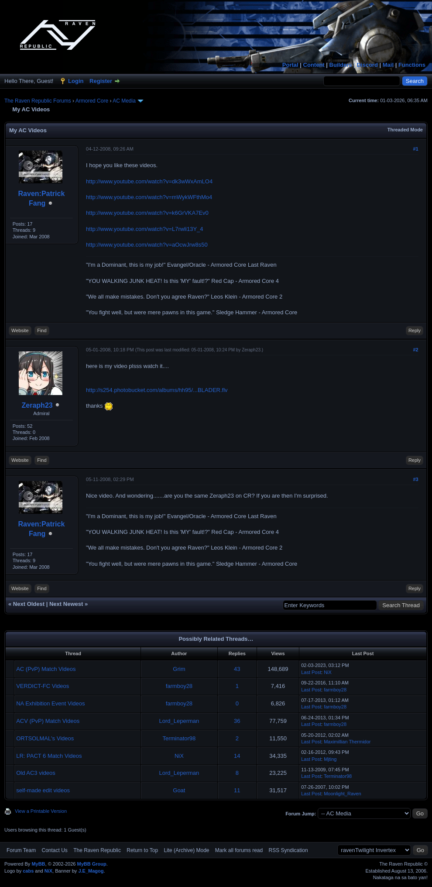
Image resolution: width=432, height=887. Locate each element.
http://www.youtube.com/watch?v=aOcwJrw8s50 (147, 244)
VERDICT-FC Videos (42, 686)
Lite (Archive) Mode (186, 850)
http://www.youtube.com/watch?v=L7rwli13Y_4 (144, 229)
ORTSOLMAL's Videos (45, 738)
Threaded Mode (405, 129)
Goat (179, 790)
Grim (179, 669)
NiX (328, 672)
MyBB (38, 863)
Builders (340, 65)
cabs (28, 870)
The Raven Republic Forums (37, 101)
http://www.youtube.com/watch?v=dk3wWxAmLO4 (149, 181)
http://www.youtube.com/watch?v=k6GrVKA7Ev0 (147, 213)
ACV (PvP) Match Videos (47, 721)
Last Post (311, 672)
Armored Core (91, 101)
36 (237, 721)
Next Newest (66, 604)
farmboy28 (179, 686)
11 (237, 790)
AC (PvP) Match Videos (45, 669)
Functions (411, 65)
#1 (415, 148)
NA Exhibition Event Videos (50, 703)
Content (314, 65)
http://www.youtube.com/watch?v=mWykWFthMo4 (149, 197)
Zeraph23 (37, 405)
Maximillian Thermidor (347, 741)
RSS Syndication (288, 850)
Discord (367, 65)
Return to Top (142, 850)
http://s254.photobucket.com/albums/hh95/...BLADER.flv (156, 390)
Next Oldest (29, 604)
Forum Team (21, 850)
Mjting (330, 759)
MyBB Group (91, 863)
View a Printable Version (41, 811)
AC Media (124, 101)
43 (237, 669)
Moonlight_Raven (342, 793)
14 (237, 756)
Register (100, 81)
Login (75, 81)
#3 (415, 479)
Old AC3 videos (35, 773)
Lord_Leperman (179, 721)
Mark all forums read (239, 850)
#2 (415, 349)
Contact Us (54, 850)
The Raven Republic (97, 850)
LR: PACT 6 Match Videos (49, 756)
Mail (388, 65)
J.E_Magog (90, 870)
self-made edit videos (43, 790)
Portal (290, 65)
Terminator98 (178, 738)
